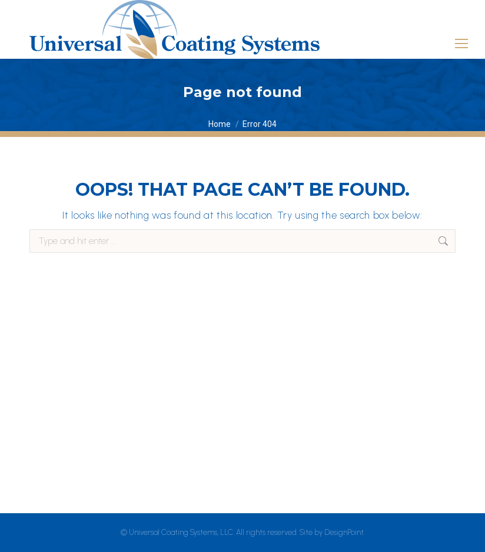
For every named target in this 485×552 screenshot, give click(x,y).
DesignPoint (344, 532)
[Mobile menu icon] (461, 38)
